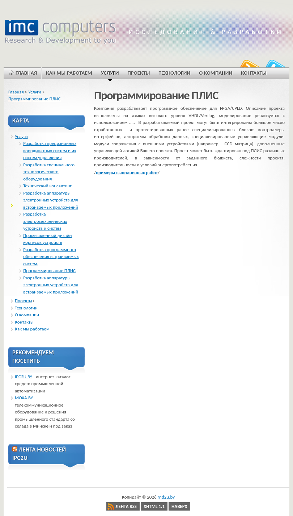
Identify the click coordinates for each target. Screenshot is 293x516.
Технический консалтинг (47, 185)
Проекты (23, 300)
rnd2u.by (166, 497)
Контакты (24, 322)
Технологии (26, 308)
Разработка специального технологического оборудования (49, 172)
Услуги (34, 92)
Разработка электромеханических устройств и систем (45, 221)
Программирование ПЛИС (34, 98)
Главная (16, 92)
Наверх (179, 506)
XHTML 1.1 (154, 506)
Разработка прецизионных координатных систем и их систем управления (49, 150)
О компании (27, 314)
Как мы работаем (32, 329)
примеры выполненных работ (127, 172)
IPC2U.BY (23, 376)
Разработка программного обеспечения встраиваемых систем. (50, 256)
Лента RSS (126, 506)
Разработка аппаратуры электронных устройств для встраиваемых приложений (50, 200)
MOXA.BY (24, 397)
